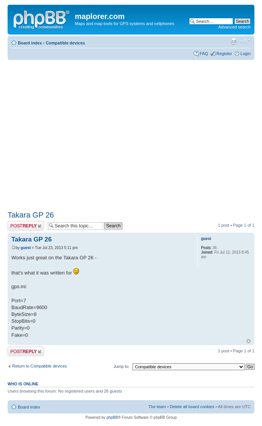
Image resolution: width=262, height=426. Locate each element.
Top (248, 341)
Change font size (245, 41)
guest (26, 248)
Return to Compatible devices (39, 366)
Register (224, 53)
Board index (30, 43)
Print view (233, 41)
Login (245, 53)
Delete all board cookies (192, 406)
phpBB (112, 417)
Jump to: (121, 366)
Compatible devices (65, 43)
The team (157, 406)
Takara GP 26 (31, 215)
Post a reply (26, 225)
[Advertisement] (71, 133)
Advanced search (234, 27)
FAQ (204, 53)
